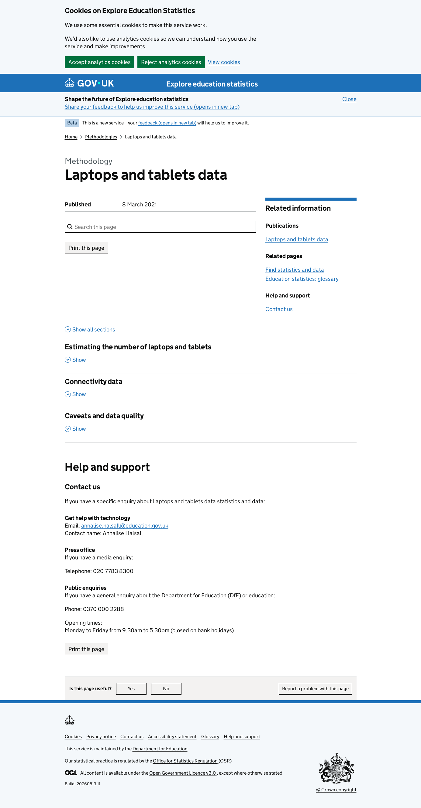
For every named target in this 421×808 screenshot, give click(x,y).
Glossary (210, 736)
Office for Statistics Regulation (186, 761)
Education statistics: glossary (302, 278)
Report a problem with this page (315, 688)
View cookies (224, 62)
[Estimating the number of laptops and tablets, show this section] (211, 356)
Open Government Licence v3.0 (183, 773)
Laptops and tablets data (296, 239)
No (172, 688)
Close (349, 99)
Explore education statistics (212, 84)
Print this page (86, 247)
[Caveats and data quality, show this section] (211, 425)
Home (71, 137)
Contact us (279, 309)
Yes (137, 688)
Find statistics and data (294, 269)
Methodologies (101, 137)
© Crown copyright (336, 790)
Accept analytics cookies (99, 62)
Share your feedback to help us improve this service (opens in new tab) (152, 106)
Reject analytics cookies (171, 62)
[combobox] (160, 227)
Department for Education (160, 749)
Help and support (242, 736)
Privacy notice (101, 736)
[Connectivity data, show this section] (211, 391)
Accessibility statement (172, 736)
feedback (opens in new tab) (167, 123)
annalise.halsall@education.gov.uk (124, 525)
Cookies (73, 736)
